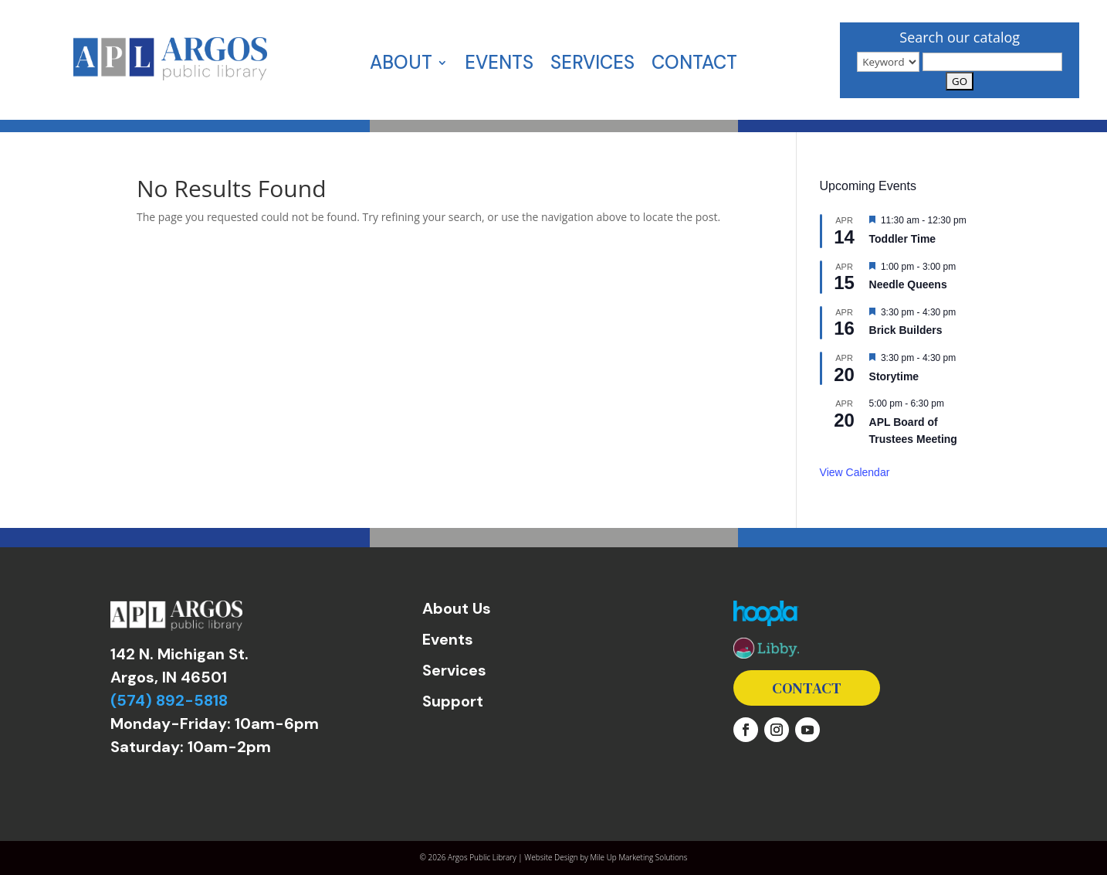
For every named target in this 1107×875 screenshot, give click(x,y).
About (401, 65)
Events (499, 65)
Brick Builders (906, 330)
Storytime (894, 376)
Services (592, 65)
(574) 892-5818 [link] (169, 700)
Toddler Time (902, 239)
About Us (456, 608)
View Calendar (855, 472)
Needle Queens (908, 284)
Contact (694, 65)
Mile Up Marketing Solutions (638, 857)
